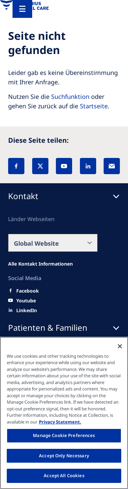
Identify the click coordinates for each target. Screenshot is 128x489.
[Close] (119, 346)
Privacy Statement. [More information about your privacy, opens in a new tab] (60, 422)
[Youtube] (26, 301)
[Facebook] (16, 166)
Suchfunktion (70, 96)
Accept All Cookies (64, 475)
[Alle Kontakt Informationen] (40, 264)
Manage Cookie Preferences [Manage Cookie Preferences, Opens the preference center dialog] (64, 435)
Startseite (94, 106)
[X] (40, 166)
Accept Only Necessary (64, 456)
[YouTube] (64, 166)
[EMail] (112, 166)
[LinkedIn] (88, 166)
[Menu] (22, 9)
